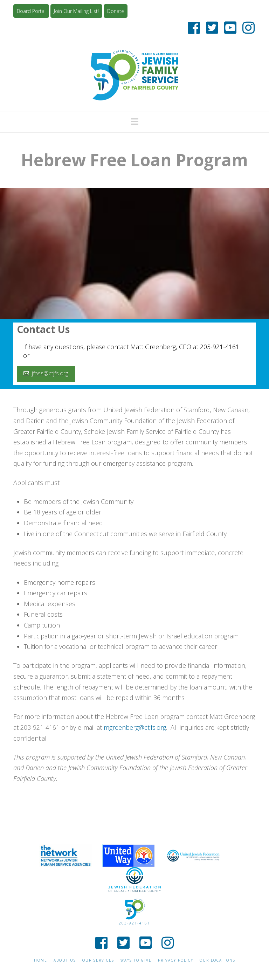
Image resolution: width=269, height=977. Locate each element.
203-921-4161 (134, 923)
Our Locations (217, 960)
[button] (134, 121)
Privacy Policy (175, 960)
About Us (65, 960)
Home (40, 960)
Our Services (98, 960)
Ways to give (136, 960)
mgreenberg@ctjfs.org (135, 727)
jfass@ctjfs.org (45, 373)
